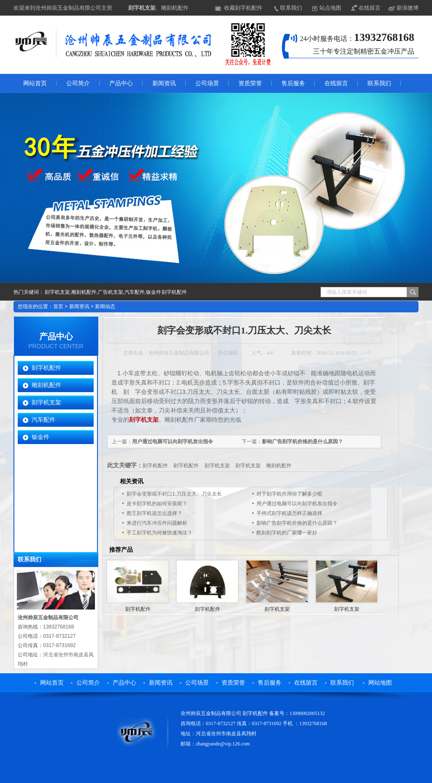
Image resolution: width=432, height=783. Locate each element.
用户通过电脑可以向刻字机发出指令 (172, 441)
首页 (58, 306)
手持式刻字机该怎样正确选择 (289, 513)
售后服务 (293, 83)
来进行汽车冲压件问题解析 (157, 523)
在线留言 (370, 8)
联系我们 (291, 8)
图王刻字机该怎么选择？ (154, 513)
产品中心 (121, 83)
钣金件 (40, 436)
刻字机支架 (142, 8)
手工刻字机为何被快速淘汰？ (159, 533)
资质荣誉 (250, 83)
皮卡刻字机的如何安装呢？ (157, 504)
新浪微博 (407, 8)
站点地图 (330, 8)
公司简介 (78, 83)
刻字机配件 (46, 367)
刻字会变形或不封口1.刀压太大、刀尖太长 (174, 494)
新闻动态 (105, 306)
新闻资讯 (164, 83)
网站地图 (380, 683)
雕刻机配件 (46, 385)
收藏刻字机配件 (243, 8)
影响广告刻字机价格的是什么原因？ (302, 441)
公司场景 (207, 83)
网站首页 (35, 83)
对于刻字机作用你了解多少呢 (289, 494)
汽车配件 (43, 419)
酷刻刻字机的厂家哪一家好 (286, 533)
